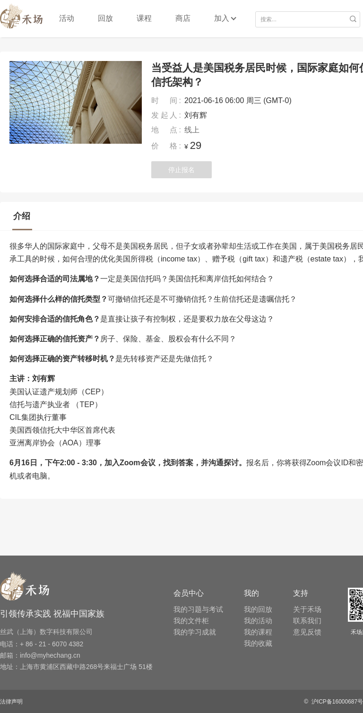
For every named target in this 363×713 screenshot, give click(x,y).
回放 (105, 18)
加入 (221, 18)
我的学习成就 (194, 632)
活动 (66, 18)
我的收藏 (258, 643)
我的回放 (258, 609)
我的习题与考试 (198, 609)
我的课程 (258, 632)
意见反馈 (307, 632)
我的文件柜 (191, 621)
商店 (182, 18)
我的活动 (258, 621)
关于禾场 (307, 609)
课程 (144, 18)
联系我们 (307, 621)
